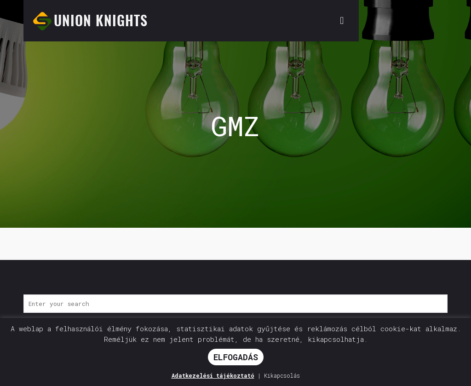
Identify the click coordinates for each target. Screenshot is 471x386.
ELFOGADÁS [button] (235, 357)
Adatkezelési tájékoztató (213, 375)
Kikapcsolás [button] (282, 375)
